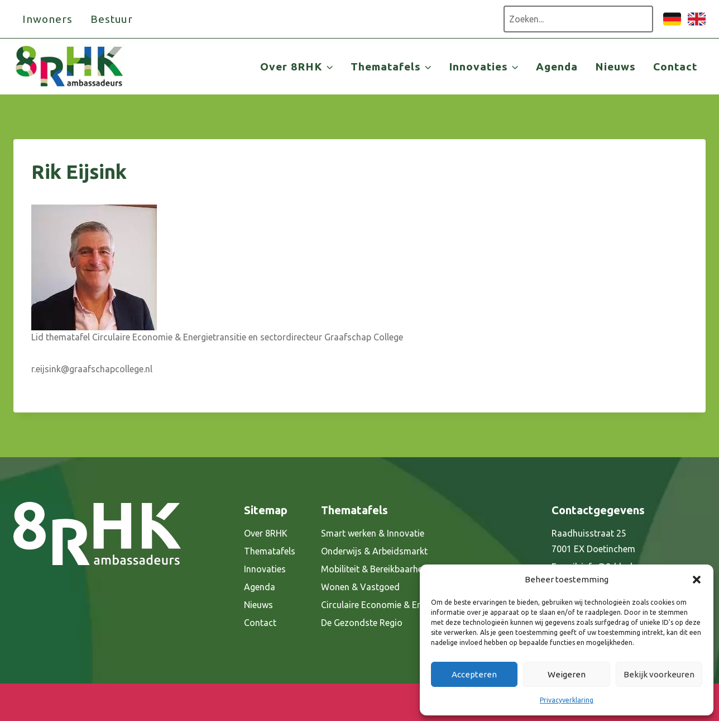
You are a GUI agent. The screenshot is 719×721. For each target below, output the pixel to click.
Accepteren (474, 674)
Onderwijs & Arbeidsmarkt (374, 551)
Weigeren (567, 674)
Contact (675, 66)
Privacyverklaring (566, 700)
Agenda (557, 66)
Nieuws (615, 66)
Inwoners (47, 19)
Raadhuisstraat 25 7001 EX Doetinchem (593, 541)
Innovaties (265, 569)
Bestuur (111, 19)
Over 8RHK (265, 533)
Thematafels (269, 551)
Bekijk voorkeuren (659, 674)
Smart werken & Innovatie (372, 533)
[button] (696, 579)
